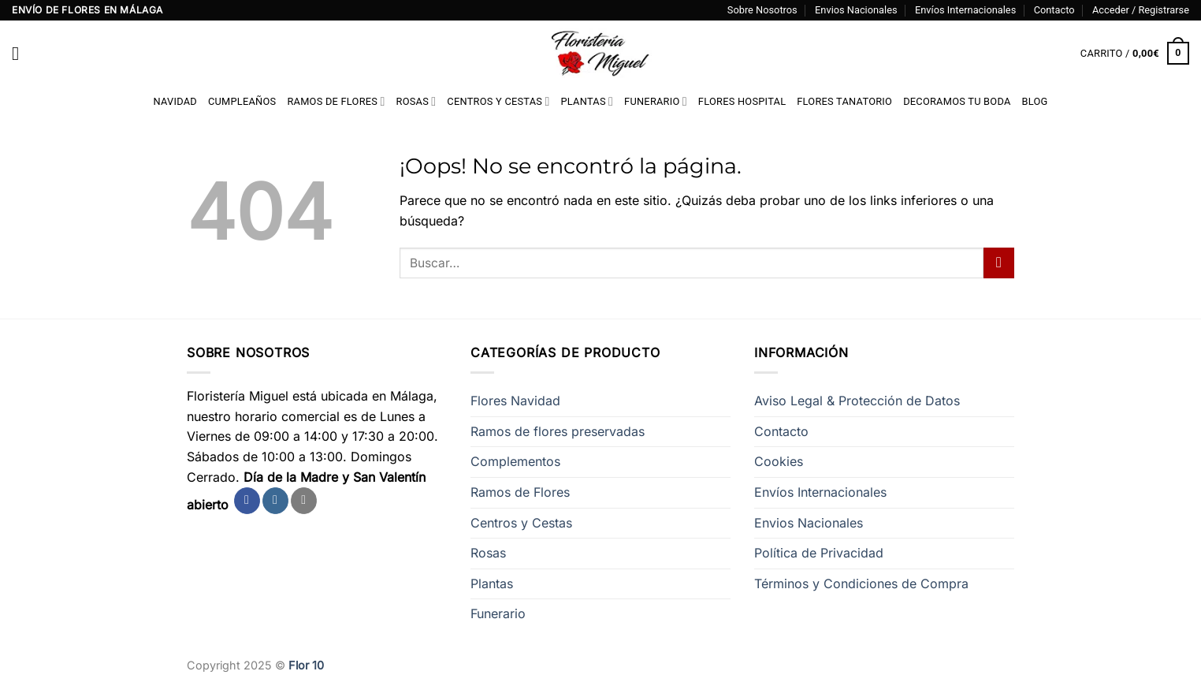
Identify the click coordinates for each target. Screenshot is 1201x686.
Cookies (778, 461)
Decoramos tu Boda (956, 101)
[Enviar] (998, 263)
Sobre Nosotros (762, 10)
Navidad (174, 101)
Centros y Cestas (498, 101)
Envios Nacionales (856, 10)
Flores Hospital (742, 101)
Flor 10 (306, 665)
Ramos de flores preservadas (557, 431)
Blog (1035, 101)
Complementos (515, 461)
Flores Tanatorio (844, 101)
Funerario (655, 101)
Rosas (416, 101)
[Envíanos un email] (304, 500)
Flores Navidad (515, 400)
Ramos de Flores (336, 101)
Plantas (587, 101)
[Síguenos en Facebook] (247, 500)
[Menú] (21, 53)
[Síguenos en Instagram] (275, 500)
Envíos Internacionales (965, 10)
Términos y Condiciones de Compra (861, 583)
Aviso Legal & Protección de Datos (857, 400)
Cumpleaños (242, 101)
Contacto (1054, 10)
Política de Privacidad (818, 553)
